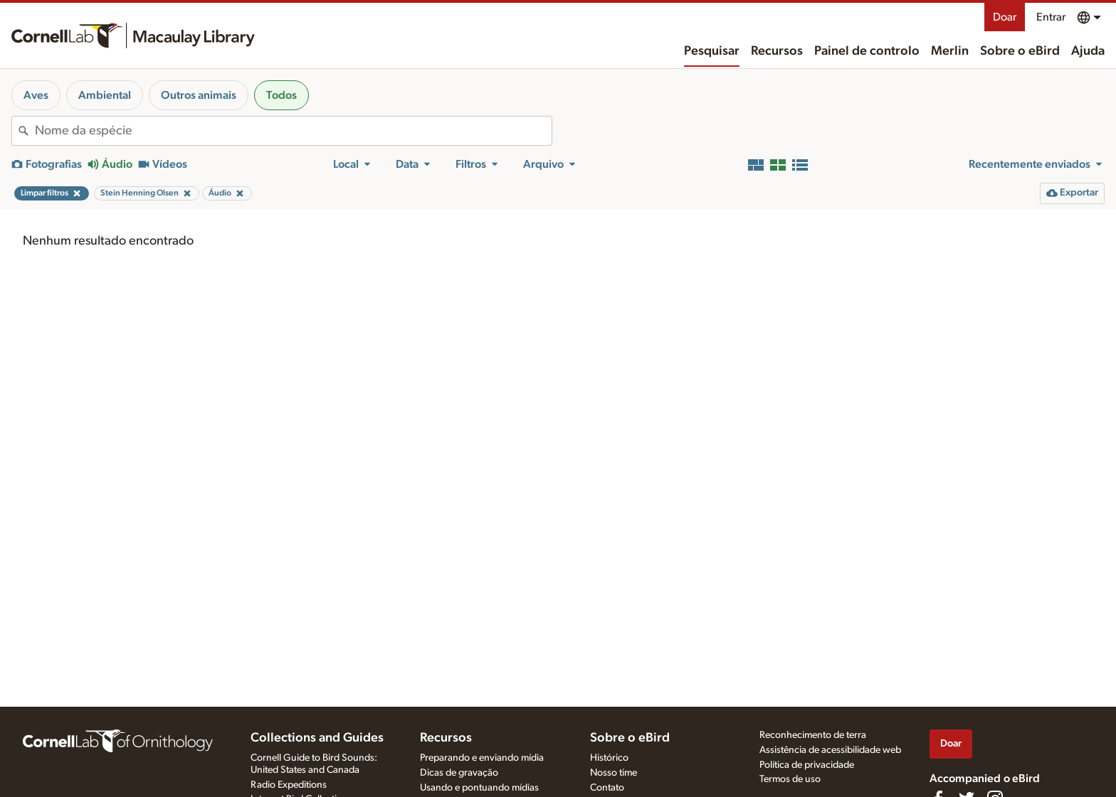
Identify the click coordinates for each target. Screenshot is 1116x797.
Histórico (609, 758)
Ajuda (1088, 51)
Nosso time (613, 773)
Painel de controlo (867, 51)
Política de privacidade (806, 765)
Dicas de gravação (459, 773)
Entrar (1050, 17)
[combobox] (293, 131)
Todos (281, 95)
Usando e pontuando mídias (479, 788)
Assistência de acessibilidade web (830, 750)
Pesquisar (711, 51)
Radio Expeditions (289, 785)
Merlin (950, 51)
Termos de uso (790, 779)
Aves (35, 95)
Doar (1004, 17)
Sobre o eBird (1020, 51)
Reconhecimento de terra (812, 735)
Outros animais (198, 95)
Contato (607, 788)
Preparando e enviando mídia (482, 758)
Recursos (777, 51)
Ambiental (104, 95)
